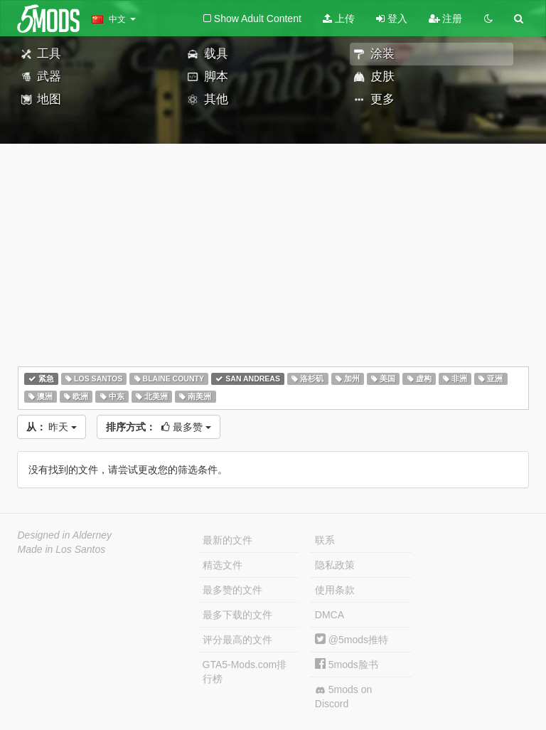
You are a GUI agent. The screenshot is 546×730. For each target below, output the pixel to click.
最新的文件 (227, 540)
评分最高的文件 (237, 639)
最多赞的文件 (232, 590)
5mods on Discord (343, 696)
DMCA (329, 614)
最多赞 (158, 427)
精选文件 (222, 565)
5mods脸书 (346, 664)
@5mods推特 (351, 639)
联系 (325, 540)
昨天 (51, 427)
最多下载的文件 (237, 614)
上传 (339, 18)
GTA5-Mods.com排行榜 (245, 671)
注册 (446, 18)
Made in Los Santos (62, 549)
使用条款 (335, 590)
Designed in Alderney (65, 535)
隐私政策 (335, 565)
